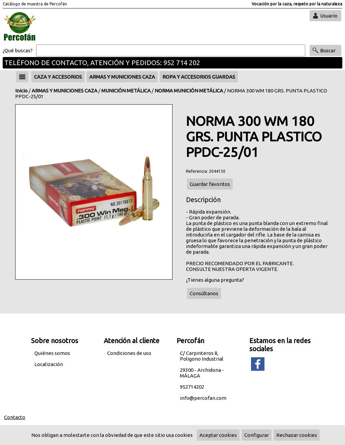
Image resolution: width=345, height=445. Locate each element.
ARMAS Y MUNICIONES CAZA (64, 90)
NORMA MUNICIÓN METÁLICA (189, 90)
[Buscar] (170, 51)
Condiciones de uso (129, 353)
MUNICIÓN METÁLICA (126, 90)
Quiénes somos (52, 353)
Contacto (14, 417)
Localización (48, 364)
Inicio (21, 90)
